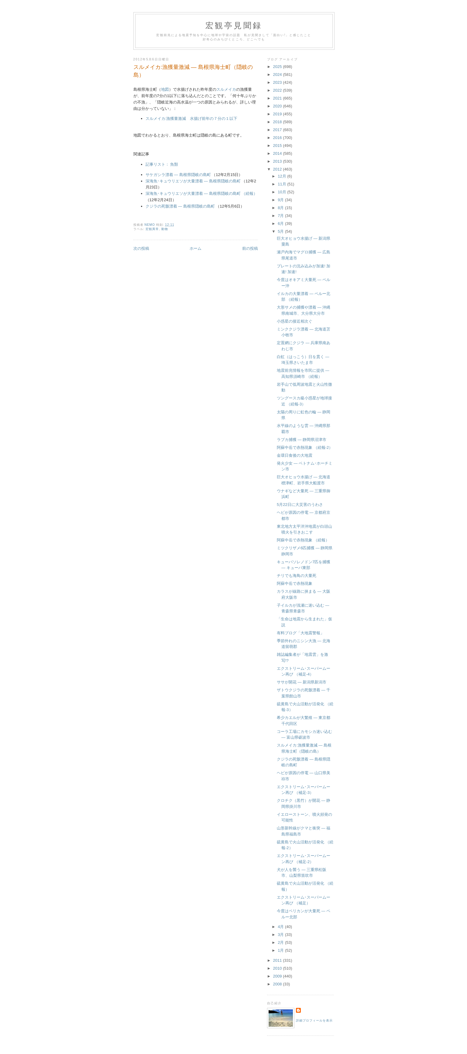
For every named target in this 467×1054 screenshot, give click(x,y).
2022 (278, 90)
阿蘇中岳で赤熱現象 (294, 583)
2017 (278, 129)
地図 (165, 89)
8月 (281, 207)
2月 (281, 942)
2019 (278, 114)
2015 (278, 145)
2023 (278, 82)
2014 (278, 153)
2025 (278, 66)
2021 (278, 98)
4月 (281, 926)
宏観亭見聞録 (233, 25)
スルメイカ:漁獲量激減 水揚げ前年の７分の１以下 (192, 118)
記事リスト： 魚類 (162, 164)
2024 (278, 74)
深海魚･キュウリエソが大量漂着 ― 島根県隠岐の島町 (193, 181)
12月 (282, 176)
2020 (278, 106)
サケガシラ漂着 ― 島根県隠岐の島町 (178, 174)
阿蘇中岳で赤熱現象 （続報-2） (305, 447)
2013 (278, 161)
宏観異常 (152, 229)
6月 (281, 223)
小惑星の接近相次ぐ (294, 321)
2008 (278, 984)
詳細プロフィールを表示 (314, 1020)
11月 (282, 184)
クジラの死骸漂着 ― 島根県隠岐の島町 (180, 206)
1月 (281, 950)
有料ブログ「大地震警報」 (300, 633)
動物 (164, 229)
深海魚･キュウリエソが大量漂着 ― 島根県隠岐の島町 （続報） (202, 193)
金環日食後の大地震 (294, 455)
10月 (282, 192)
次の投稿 (141, 248)
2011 (278, 960)
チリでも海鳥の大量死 (296, 575)
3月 (281, 934)
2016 (278, 137)
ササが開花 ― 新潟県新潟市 (301, 682)
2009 (278, 976)
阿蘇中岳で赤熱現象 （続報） (303, 540)
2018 (278, 122)
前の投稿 (250, 248)
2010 (278, 968)
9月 (281, 200)
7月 (281, 215)
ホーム (195, 248)
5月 (281, 231)
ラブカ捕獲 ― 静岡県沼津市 (301, 439)
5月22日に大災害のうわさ (300, 504)
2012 (278, 169)
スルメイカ (226, 89)
